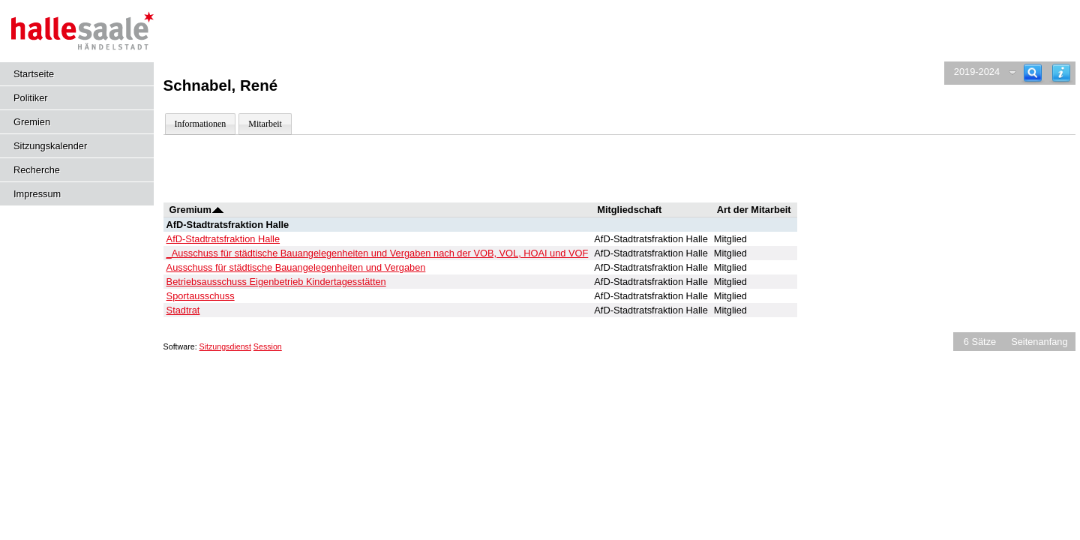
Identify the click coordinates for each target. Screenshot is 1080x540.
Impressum (37, 194)
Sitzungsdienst (225, 346)
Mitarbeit (265, 123)
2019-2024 (977, 71)
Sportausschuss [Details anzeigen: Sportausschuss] (200, 296)
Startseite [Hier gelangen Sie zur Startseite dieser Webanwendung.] (34, 74)
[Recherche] (1032, 73)
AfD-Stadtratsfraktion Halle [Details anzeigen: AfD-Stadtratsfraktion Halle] (223, 238)
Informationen (200, 123)
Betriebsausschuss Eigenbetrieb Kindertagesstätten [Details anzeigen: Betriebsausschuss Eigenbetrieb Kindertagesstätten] (276, 281)
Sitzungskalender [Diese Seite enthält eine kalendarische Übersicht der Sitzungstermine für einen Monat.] (50, 146)
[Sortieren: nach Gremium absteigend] (218, 209)
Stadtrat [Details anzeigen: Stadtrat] (183, 310)
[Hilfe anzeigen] (1061, 73)
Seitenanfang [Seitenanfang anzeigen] (1039, 341)
